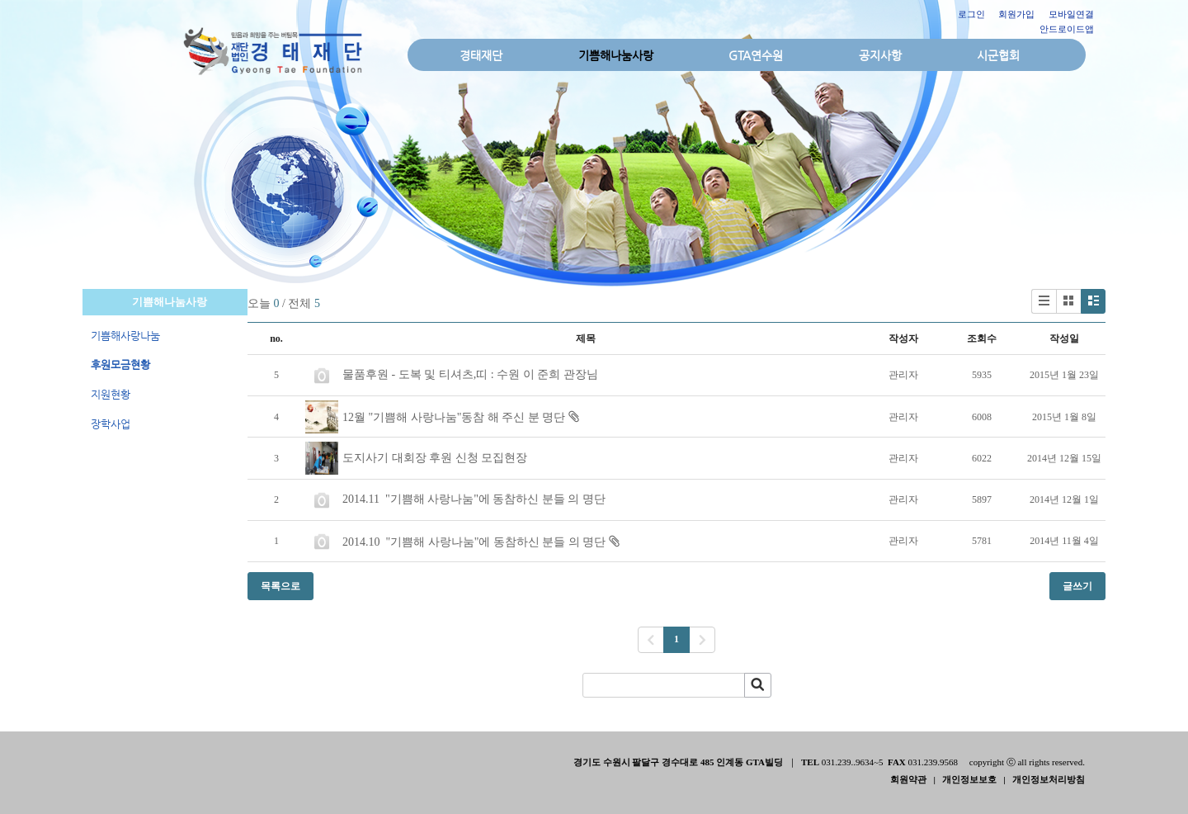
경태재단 (481, 55)
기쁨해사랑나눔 (125, 335)
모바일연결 (1071, 14)
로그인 (971, 14)
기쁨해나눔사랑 (615, 55)
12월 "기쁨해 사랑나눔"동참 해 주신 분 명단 (453, 417)
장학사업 (110, 424)
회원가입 (1016, 14)
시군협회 (998, 55)
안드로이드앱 (1067, 29)
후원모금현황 (120, 364)
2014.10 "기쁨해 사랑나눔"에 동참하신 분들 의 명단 (474, 542)
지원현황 (110, 394)
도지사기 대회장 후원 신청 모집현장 (434, 458)
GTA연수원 (755, 55)
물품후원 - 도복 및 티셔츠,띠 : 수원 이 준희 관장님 (470, 374)
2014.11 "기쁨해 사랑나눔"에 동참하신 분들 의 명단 (474, 499)
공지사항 (880, 55)
